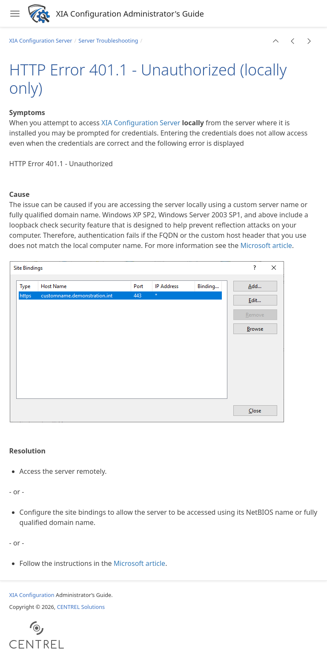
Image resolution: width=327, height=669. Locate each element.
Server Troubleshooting (108, 40)
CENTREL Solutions (81, 607)
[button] (275, 41)
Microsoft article (266, 245)
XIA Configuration (31, 595)
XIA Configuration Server (40, 40)
